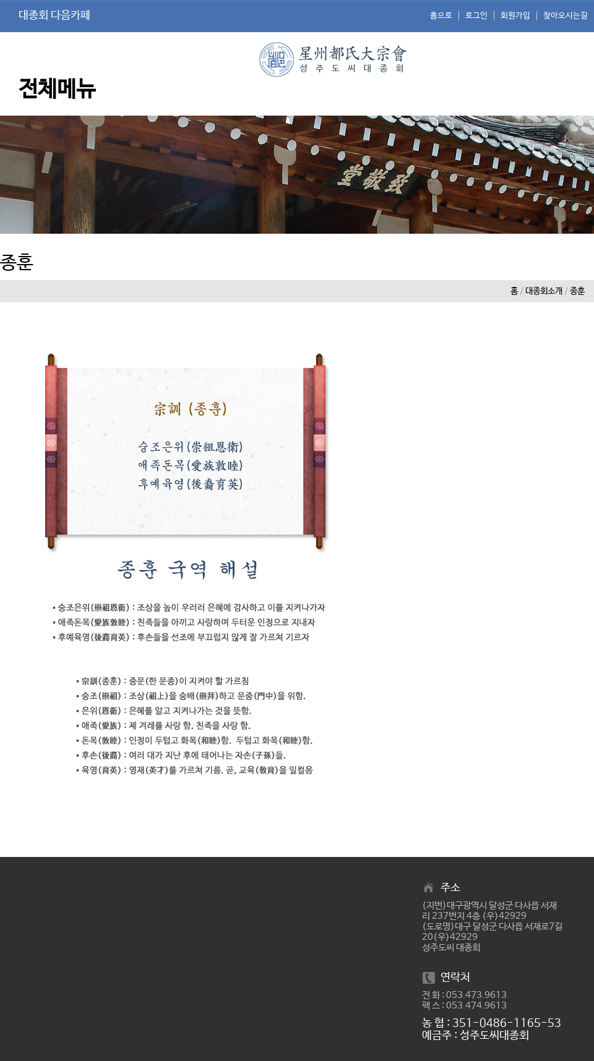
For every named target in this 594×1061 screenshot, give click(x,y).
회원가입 (515, 15)
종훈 (577, 291)
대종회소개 (543, 291)
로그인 (476, 15)
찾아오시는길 (565, 15)
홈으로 (441, 15)
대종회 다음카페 (54, 15)
